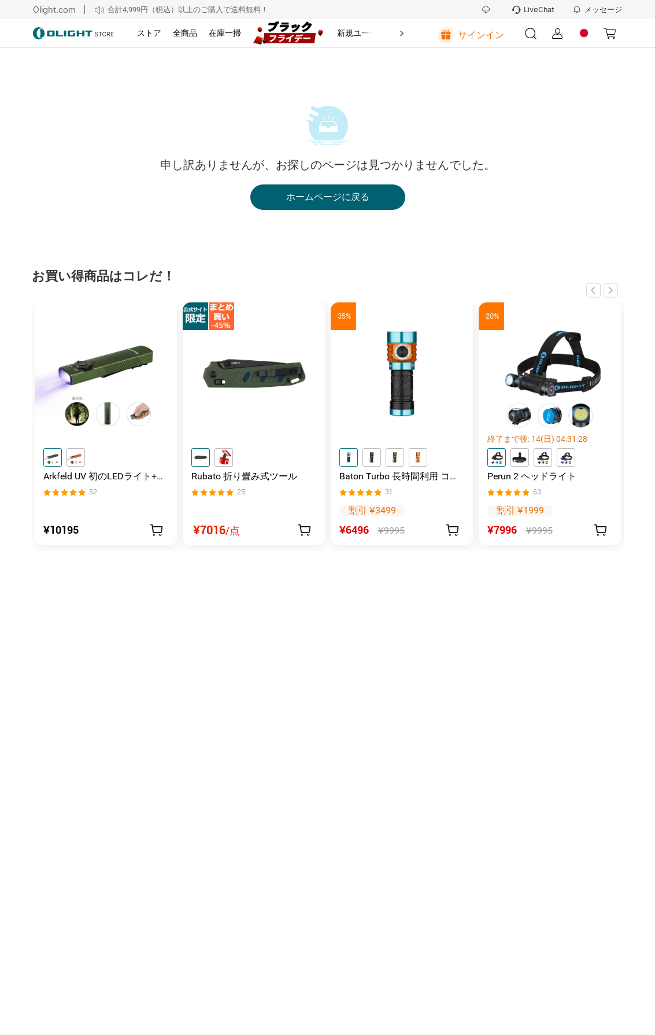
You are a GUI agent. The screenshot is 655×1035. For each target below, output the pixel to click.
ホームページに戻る (327, 197)
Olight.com (54, 9)
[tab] (149, 33)
